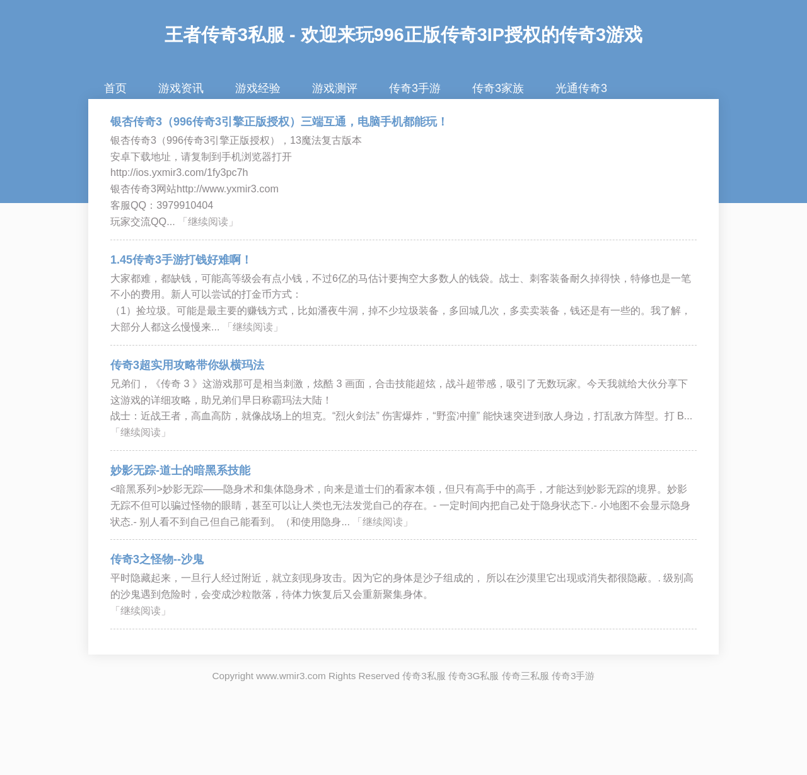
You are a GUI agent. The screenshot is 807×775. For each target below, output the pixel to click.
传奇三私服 (525, 675)
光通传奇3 (581, 88)
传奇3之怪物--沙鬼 (157, 559)
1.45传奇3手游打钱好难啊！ (181, 259)
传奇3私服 (424, 675)
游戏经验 (258, 88)
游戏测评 (334, 88)
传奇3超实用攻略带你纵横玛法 (187, 365)
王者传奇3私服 (224, 35)
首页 (115, 88)
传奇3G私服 (473, 675)
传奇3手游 (415, 88)
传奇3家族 (498, 88)
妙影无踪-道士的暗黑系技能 (180, 470)
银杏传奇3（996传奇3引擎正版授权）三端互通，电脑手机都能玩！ (279, 121)
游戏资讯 (181, 88)
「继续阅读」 (208, 221)
